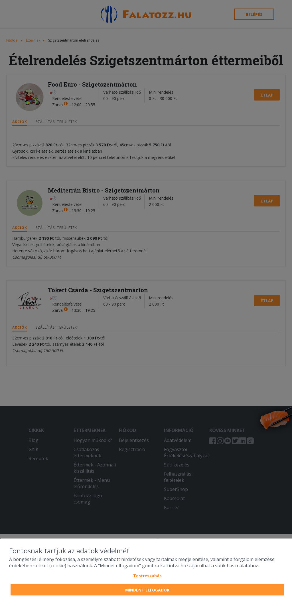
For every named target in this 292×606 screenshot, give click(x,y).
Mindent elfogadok (147, 590)
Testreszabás (147, 575)
